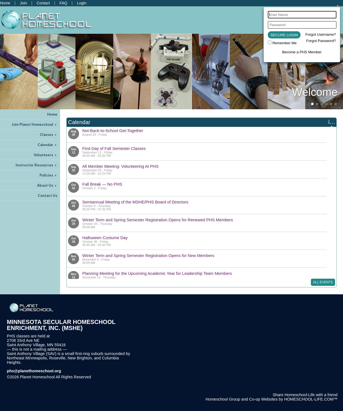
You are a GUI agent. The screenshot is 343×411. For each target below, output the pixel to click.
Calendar (47, 144)
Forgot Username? (320, 34)
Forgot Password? (321, 41)
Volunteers (45, 155)
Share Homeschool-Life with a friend (305, 395)
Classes (48, 134)
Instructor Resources (36, 165)
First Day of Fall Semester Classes (114, 148)
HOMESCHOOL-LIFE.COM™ (311, 399)
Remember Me (284, 43)
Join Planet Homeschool (34, 124)
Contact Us (47, 195)
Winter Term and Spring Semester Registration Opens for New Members (148, 255)
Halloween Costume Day (105, 237)
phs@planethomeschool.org (34, 371)
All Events (323, 282)
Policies (48, 175)
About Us (47, 185)
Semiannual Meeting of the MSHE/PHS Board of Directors (135, 202)
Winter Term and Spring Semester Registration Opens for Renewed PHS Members (157, 219)
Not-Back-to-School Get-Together (112, 130)
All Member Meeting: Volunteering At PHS (120, 166)
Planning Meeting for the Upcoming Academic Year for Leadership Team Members (157, 273)
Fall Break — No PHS (102, 184)
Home (52, 114)
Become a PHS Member (302, 52)
